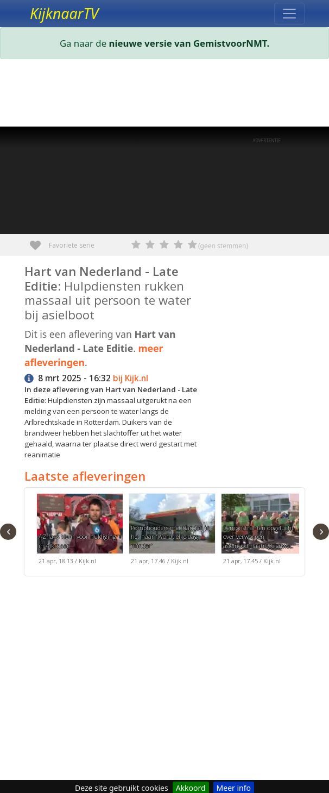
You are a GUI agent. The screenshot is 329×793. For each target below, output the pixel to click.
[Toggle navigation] (289, 13)
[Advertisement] (164, 95)
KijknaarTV (64, 13)
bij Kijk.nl (130, 378)
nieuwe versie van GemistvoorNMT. (189, 43)
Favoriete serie (39, 241)
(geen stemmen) (223, 245)
